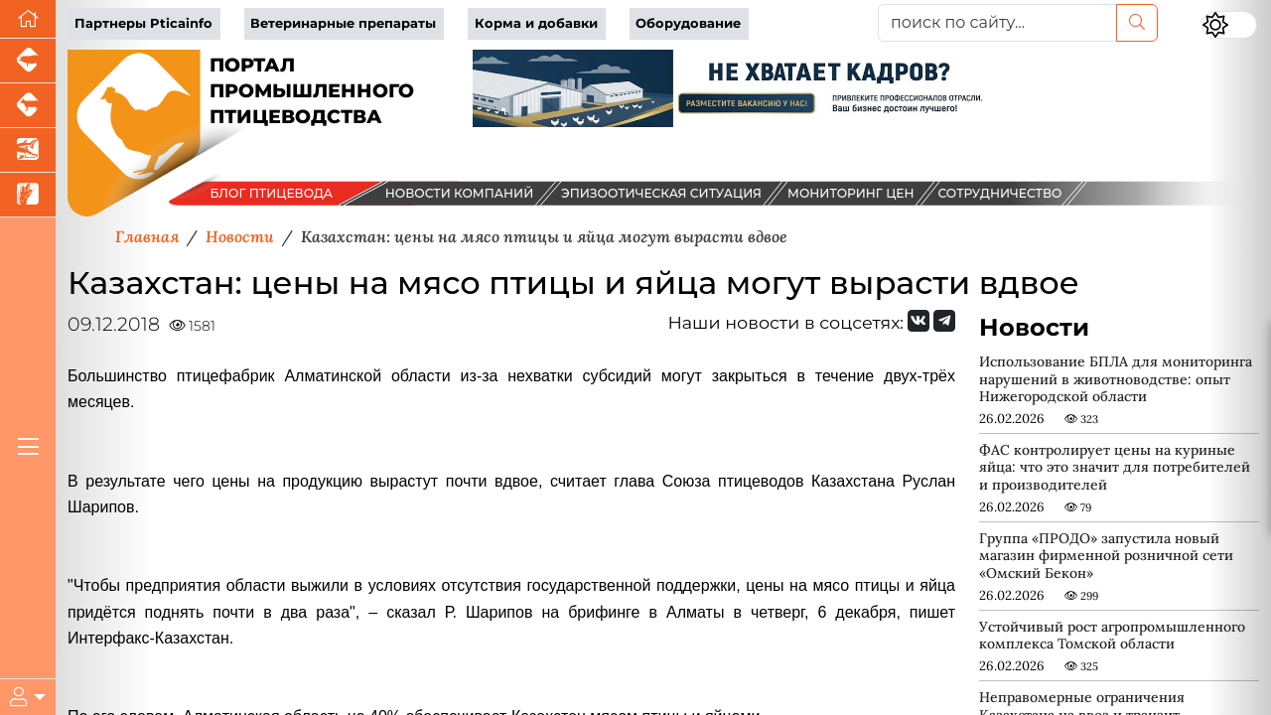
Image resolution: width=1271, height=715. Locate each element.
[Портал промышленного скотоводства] (28, 105)
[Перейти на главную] (28, 19)
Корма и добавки (536, 23)
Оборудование (688, 23)
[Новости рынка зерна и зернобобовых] (28, 195)
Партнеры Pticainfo (143, 23)
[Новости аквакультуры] (28, 150)
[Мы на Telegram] (944, 321)
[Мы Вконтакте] (918, 321)
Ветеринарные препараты (343, 23)
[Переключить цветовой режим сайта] (1229, 25)
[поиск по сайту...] (997, 23)
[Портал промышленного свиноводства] (28, 61)
